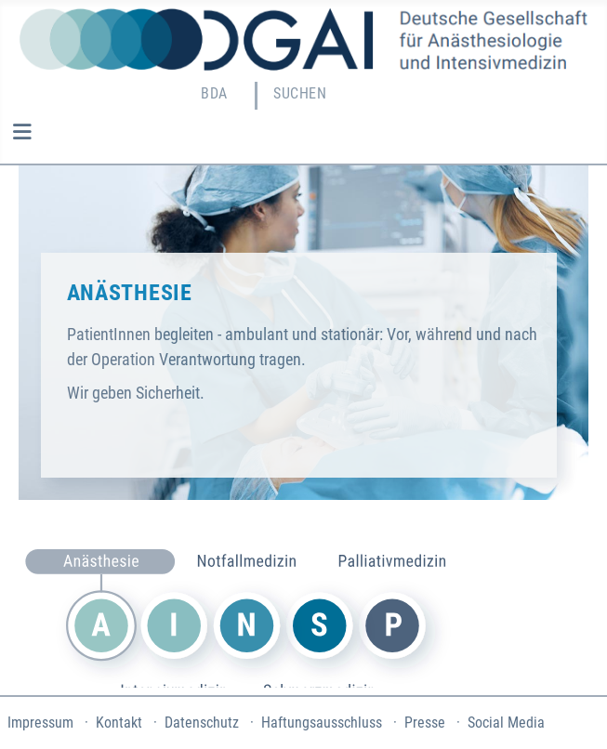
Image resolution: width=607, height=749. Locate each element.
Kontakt (119, 722)
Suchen (299, 93)
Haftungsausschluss (321, 722)
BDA (214, 93)
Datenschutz (202, 722)
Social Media (506, 722)
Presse (424, 722)
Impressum (40, 722)
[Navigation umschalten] (22, 132)
